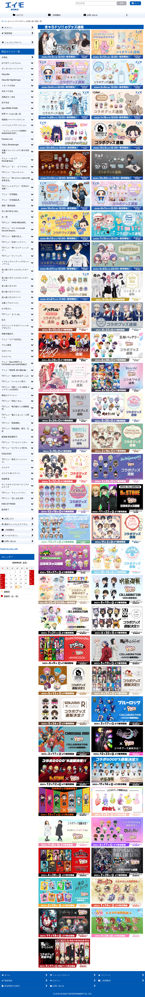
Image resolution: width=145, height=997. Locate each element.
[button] (127, 15)
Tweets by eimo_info (9, 549)
